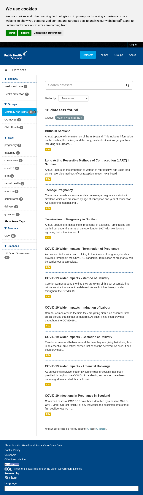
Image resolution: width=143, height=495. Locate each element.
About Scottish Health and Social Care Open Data (33, 445)
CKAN (10, 478)
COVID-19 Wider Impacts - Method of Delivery (77, 278)
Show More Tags (14, 221)
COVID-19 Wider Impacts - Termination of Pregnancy (82, 248)
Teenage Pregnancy (59, 190)
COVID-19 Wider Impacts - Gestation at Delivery (78, 337)
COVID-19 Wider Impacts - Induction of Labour (78, 307)
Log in (133, 44)
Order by (50, 98)
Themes (104, 54)
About (132, 54)
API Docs (100, 429)
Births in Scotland (58, 131)
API (89, 429)
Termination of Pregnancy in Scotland (71, 219)
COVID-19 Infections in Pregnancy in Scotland (77, 395)
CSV (48, 149)
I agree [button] (11, 32)
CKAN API (10, 454)
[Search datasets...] (84, 85)
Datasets (88, 54)
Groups (118, 54)
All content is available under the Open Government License (43, 468)
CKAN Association (15, 459)
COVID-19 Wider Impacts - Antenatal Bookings (77, 366)
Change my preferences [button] (47, 32)
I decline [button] (25, 32)
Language (10, 483)
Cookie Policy (12, 450)
